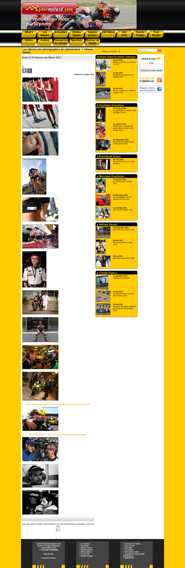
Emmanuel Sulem (109, 156)
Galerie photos (87, 550)
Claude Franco (107, 272)
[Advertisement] (151, 137)
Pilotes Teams (86, 548)
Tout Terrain (129, 546)
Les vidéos (129, 550)
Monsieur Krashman (110, 176)
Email (151, 63)
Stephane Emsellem (110, 105)
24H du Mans (86, 552)
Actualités (85, 546)
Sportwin (128, 548)
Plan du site (48, 554)
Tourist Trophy (87, 556)
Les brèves (85, 544)
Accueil (45, 558)
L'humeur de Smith (132, 544)
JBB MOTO (129, 558)
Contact (52, 558)
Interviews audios (132, 552)
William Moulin (107, 224)
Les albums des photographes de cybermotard (51, 49)
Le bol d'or (85, 554)
